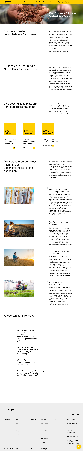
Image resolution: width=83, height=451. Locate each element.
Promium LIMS (44, 438)
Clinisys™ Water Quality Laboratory (50, 140)
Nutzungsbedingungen (72, 436)
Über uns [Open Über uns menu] (45, 2)
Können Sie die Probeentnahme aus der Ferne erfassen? (27, 362)
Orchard (43, 442)
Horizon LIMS (44, 431)
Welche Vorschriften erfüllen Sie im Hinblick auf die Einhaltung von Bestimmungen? (28, 350)
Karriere (52, 2)
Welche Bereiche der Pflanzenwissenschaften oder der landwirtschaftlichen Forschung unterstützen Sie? (27, 335)
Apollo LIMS (43, 434)
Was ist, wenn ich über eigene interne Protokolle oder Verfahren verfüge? (27, 373)
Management (19, 431)
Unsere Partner (19, 427)
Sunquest (43, 427)
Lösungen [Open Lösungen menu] (20, 2)
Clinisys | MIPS (44, 423)
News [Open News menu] (40, 2)
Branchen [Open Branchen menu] (26, 2)
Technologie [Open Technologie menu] (34, 2)
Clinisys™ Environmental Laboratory (29, 141)
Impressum (69, 427)
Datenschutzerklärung (72, 419)
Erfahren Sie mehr (8, 147)
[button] (68, 2)
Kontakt (59, 2)
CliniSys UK (43, 419)
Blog (17, 448)
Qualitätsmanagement (72, 423)
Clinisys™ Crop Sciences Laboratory (10, 141)
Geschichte (18, 419)
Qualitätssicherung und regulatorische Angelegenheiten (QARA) (73, 441)
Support (63, 2)
